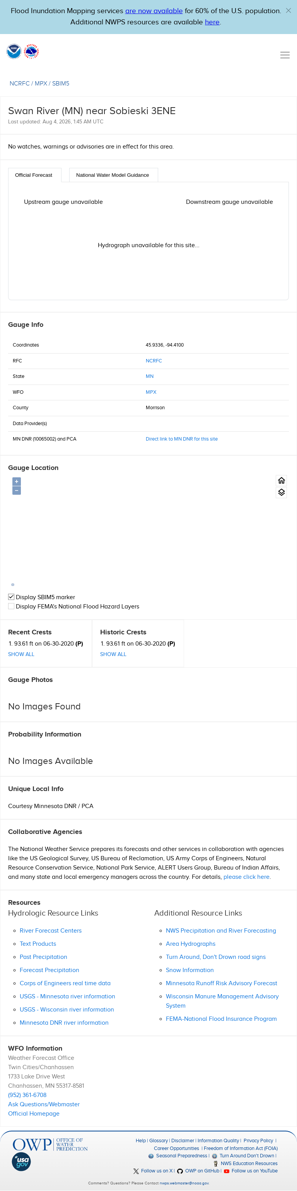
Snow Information (190, 970)
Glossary (158, 1141)
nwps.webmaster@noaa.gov (184, 1183)
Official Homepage (34, 1114)
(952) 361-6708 (27, 1095)
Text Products (38, 944)
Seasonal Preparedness (177, 1156)
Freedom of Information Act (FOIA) (241, 1148)
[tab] (34, 175)
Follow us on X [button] (152, 1171)
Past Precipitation (43, 957)
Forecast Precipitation (49, 970)
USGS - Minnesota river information (67, 996)
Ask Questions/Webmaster (44, 1104)
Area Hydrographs (190, 944)
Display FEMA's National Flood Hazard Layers (73, 606)
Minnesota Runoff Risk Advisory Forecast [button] (221, 983)
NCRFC (154, 361)
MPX (151, 392)
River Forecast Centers (51, 931)
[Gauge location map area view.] (281, 492)
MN (150, 376)
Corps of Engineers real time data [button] (65, 983)
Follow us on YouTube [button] (251, 1171)
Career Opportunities (176, 1148)
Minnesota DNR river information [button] (64, 1023)
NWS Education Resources (245, 1163)
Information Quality (218, 1141)
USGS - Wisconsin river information (67, 1009)
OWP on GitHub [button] (198, 1171)
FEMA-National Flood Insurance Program (221, 1019)
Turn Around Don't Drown (243, 1156)
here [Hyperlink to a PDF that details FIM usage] (212, 22)
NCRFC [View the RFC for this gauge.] (20, 83)
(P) (79, 644)
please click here (247, 877)
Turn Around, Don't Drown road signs (216, 957)
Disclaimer (182, 1141)
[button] (288, 10)
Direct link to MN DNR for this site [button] (182, 439)
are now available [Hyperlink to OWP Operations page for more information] (154, 11)
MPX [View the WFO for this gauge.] (41, 83)
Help (141, 1141)
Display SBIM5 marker (41, 597)
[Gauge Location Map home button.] (281, 480)
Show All (21, 654)
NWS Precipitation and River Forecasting (221, 931)
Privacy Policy (258, 1141)
